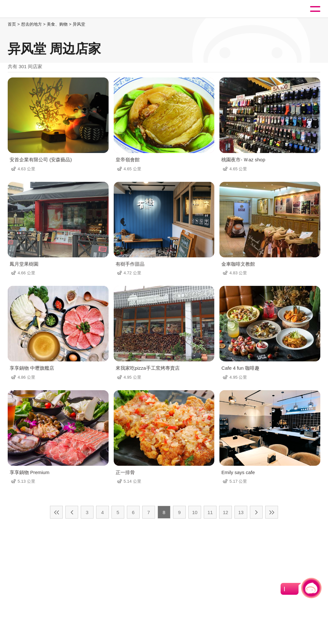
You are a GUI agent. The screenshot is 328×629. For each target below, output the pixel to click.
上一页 (71, 512)
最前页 (56, 512)
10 (195, 512)
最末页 (271, 512)
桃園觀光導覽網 (31, 9)
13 (241, 512)
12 (225, 512)
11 (210, 512)
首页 (12, 24)
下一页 (256, 512)
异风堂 (79, 24)
